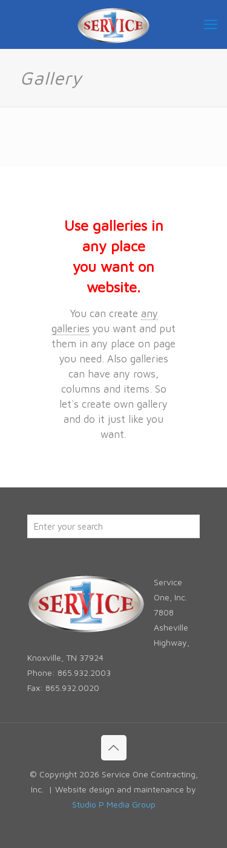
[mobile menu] (210, 24)
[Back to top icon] (114, 747)
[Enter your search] (113, 526)
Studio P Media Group (114, 804)
